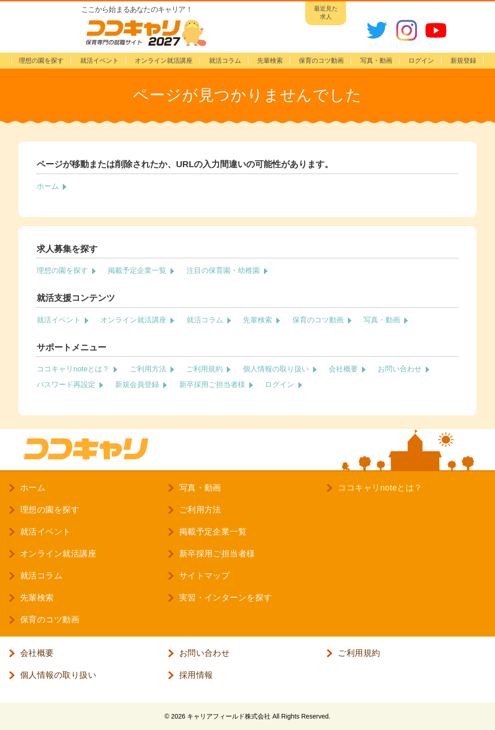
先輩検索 (270, 60)
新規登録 (463, 60)
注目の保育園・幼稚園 (223, 270)
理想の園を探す (41, 60)
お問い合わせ (400, 369)
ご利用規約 (204, 369)
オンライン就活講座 (163, 60)
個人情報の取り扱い (276, 369)
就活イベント (99, 60)
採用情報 (196, 675)
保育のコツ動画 (321, 60)
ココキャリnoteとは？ (73, 369)
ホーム (48, 186)
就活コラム (225, 60)
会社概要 (343, 369)
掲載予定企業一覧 (137, 270)
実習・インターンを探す (225, 597)
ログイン (279, 384)
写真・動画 (376, 60)
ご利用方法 (148, 369)
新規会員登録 (137, 384)
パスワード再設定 (66, 384)
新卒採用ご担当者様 (212, 384)
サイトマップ (204, 575)
